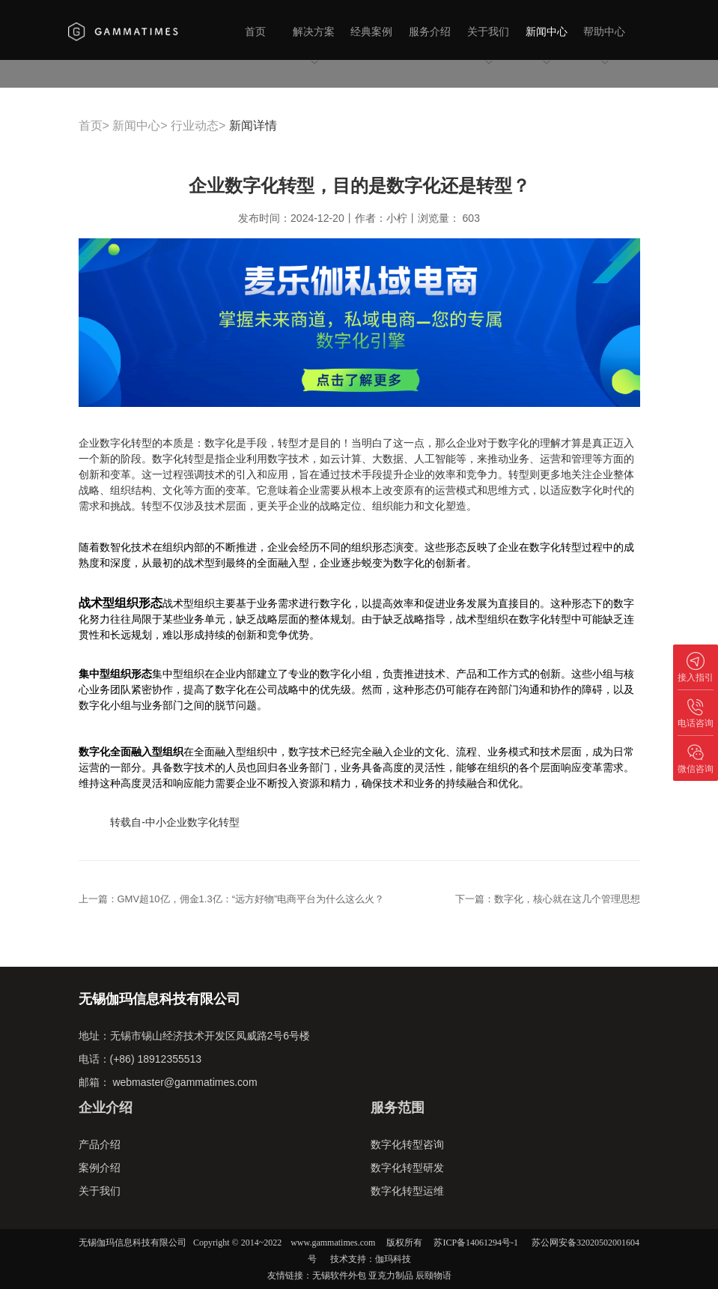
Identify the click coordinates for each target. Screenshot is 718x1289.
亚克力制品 (390, 1275)
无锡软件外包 (339, 1275)
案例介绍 (100, 1168)
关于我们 (488, 46)
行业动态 (195, 125)
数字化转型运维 (407, 1191)
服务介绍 (430, 31)
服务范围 (398, 1107)
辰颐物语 (433, 1275)
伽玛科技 (393, 1259)
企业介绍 (106, 1107)
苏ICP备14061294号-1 (475, 1242)
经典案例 (371, 31)
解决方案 (314, 46)
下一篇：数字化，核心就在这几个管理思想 (547, 899)
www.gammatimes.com (332, 1242)
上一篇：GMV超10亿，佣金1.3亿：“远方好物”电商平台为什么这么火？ (232, 899)
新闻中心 (547, 46)
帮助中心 (604, 46)
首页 (255, 31)
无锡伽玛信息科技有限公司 (132, 1242)
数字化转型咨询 (407, 1144)
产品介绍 (100, 1144)
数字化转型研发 (407, 1168)
